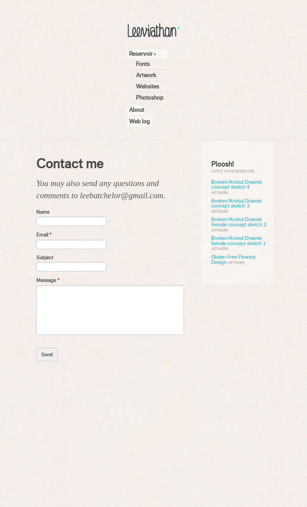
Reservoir (141, 54)
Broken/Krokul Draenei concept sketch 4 (236, 184)
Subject (44, 257)
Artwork (146, 75)
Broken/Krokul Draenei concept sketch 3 (236, 203)
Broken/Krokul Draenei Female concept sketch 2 (238, 222)
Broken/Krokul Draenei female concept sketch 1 (238, 241)
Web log (139, 121)
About (136, 110)
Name (43, 212)
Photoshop (149, 98)
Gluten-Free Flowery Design (233, 259)
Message (47, 280)
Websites (147, 86)
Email (43, 234)
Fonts (143, 64)
